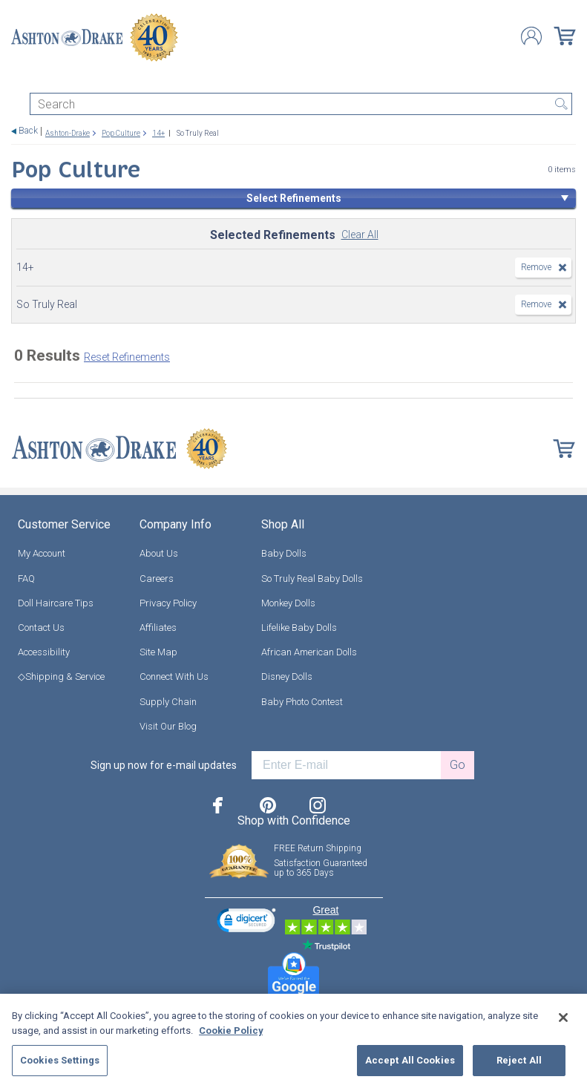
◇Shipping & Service (61, 676)
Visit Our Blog (168, 725)
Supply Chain (168, 701)
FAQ (26, 577)
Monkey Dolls (288, 603)
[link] (246, 922)
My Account (41, 553)
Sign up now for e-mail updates (164, 765)
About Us (159, 553)
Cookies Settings (59, 1060)
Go (457, 765)
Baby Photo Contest (302, 701)
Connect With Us (174, 676)
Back (28, 131)
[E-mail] (346, 765)
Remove (536, 267)
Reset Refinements (127, 357)
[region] (293, 1042)
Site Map (158, 652)
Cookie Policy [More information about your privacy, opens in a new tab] (231, 1030)
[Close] (563, 1017)
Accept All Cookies (410, 1060)
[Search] (301, 104)
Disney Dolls (286, 676)
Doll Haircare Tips (56, 603)
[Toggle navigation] (17, 79)
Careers (157, 577)
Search (561, 104)
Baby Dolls (283, 553)
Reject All (519, 1060)
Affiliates (158, 627)
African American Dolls (309, 652)
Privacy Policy (168, 603)
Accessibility (44, 652)
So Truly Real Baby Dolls (312, 577)
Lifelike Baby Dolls (299, 627)
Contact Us (41, 627)
